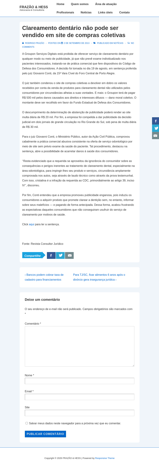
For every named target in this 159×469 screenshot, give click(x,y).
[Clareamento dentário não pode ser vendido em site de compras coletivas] (76, 43)
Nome (28, 375)
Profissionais (65, 12)
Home (60, 4)
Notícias (86, 12)
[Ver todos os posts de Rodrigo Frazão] (33, 43)
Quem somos (79, 4)
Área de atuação (106, 4)
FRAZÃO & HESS (34, 7)
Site (27, 407)
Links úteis (105, 12)
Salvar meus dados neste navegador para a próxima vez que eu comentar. (75, 423)
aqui (31, 224)
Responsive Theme (105, 458)
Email (28, 391)
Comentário (33, 323)
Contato (124, 12)
